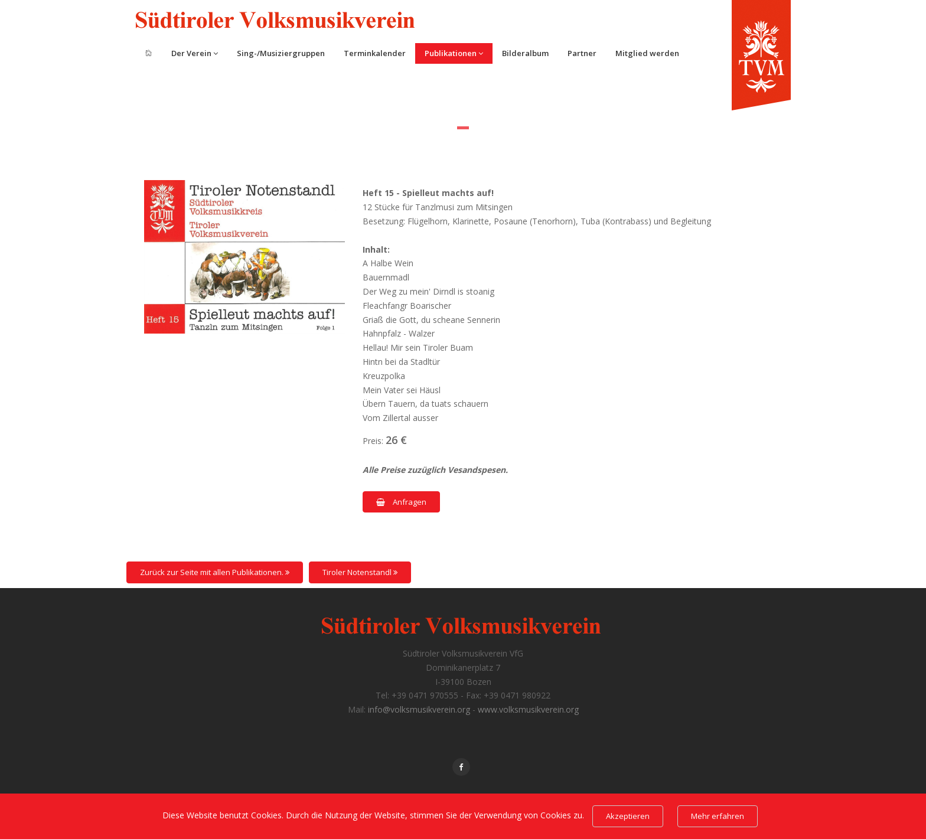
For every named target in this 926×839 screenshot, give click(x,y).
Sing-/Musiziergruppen (281, 53)
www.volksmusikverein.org (528, 709)
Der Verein (194, 53)
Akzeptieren (628, 816)
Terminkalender (375, 53)
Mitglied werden (647, 53)
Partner (582, 53)
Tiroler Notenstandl (359, 572)
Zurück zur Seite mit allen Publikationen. (214, 572)
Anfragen (401, 502)
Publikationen (454, 53)
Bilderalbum (525, 53)
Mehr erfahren (717, 816)
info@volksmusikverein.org (419, 709)
